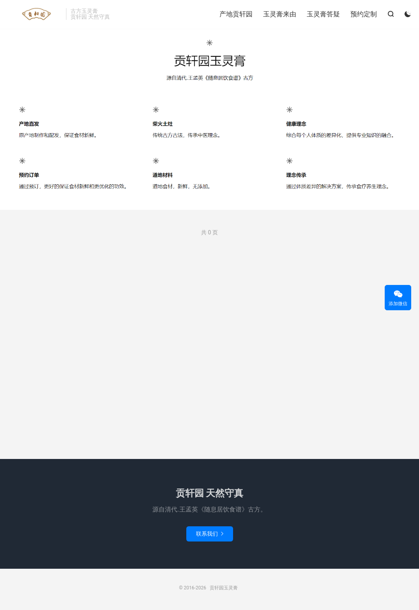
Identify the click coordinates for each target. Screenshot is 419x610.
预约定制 (363, 14)
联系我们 (209, 534)
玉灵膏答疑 (323, 14)
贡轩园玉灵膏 (35, 14)
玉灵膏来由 (279, 14)
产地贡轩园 (236, 14)
